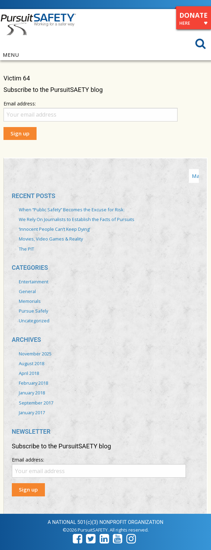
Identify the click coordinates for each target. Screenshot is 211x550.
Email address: (19, 103)
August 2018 (31, 363)
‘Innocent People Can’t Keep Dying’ (54, 229)
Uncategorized (34, 320)
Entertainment (33, 281)
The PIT (26, 249)
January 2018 (32, 393)
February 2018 (33, 383)
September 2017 (36, 403)
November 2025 (35, 354)
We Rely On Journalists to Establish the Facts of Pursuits (76, 219)
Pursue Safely (33, 311)
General (27, 291)
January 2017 (32, 412)
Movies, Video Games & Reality (51, 239)
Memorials (30, 301)
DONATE (193, 19)
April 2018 (29, 373)
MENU (11, 54)
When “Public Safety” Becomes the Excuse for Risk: (72, 209)
